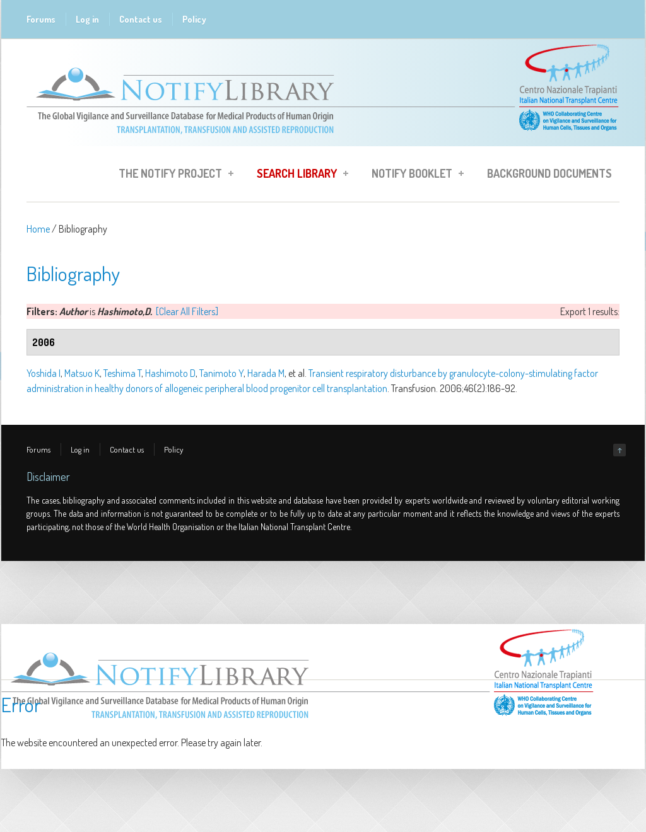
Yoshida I (43, 373)
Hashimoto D (170, 373)
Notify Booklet (414, 175)
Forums (41, 19)
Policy (194, 19)
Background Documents (549, 173)
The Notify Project (172, 175)
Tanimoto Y (221, 373)
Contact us (140, 19)
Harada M (266, 373)
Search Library (298, 175)
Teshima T (122, 373)
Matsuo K (82, 373)
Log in (87, 19)
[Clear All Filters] (187, 311)
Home (38, 228)
